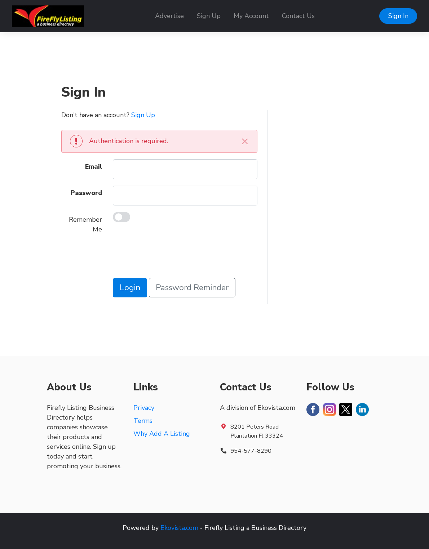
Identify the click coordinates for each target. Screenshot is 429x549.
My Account (251, 16)
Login (130, 287)
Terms (142, 420)
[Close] (245, 141)
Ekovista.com (179, 527)
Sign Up (209, 16)
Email (93, 166)
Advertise (169, 16)
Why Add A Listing (161, 433)
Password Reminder (192, 287)
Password (86, 193)
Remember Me (85, 224)
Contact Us (298, 16)
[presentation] (167, 257)
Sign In (398, 16)
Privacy (143, 407)
